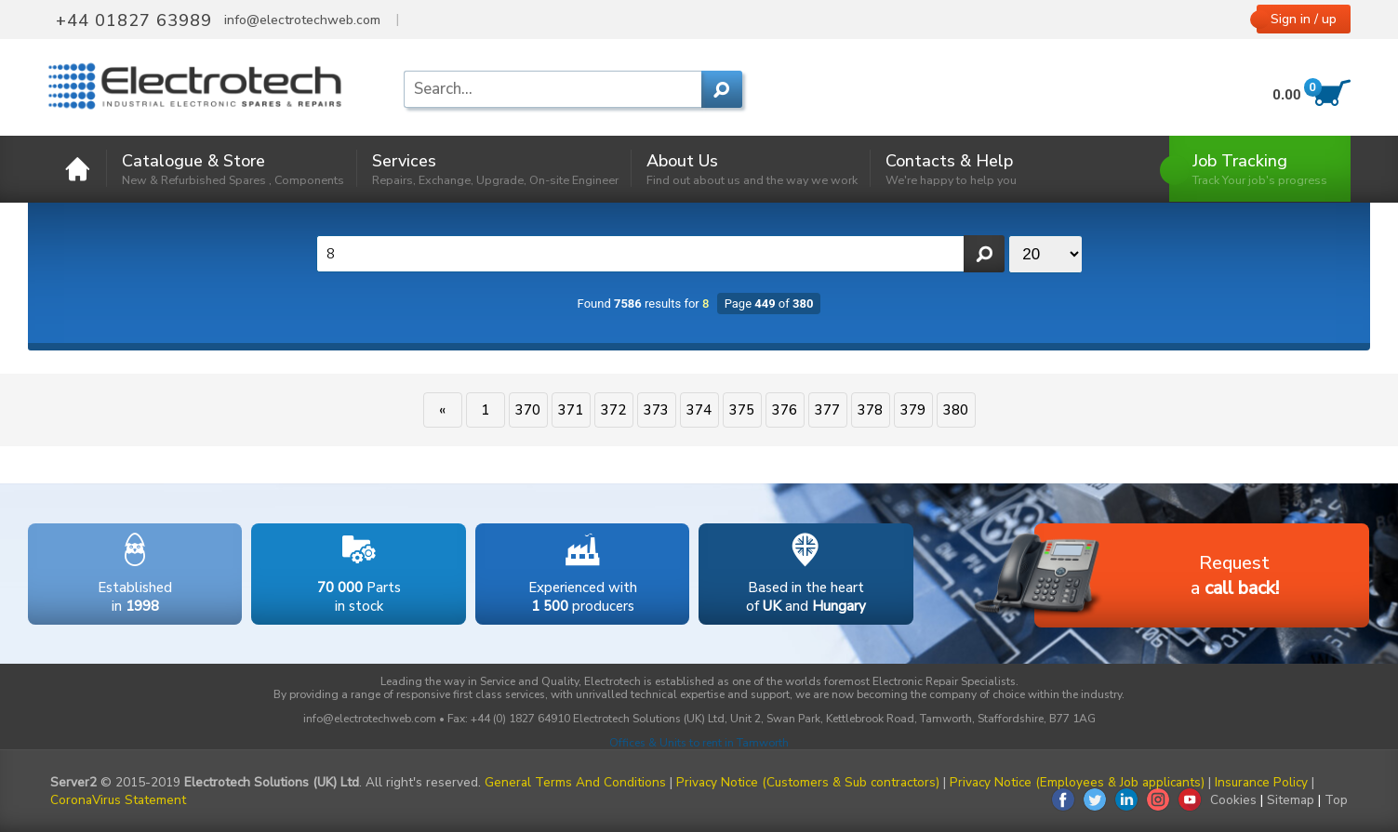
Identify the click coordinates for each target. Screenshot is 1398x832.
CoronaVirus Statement (118, 800)
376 (784, 410)
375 (741, 410)
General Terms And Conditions (575, 782)
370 (527, 410)
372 (613, 410)
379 (912, 410)
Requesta (1156, 577)
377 (827, 410)
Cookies (1233, 800)
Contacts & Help (951, 169)
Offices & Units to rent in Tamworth (699, 742)
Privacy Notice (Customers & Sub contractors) (807, 782)
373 (656, 410)
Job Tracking (1259, 169)
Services (495, 169)
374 (699, 410)
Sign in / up (1304, 19)
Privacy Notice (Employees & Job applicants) (1077, 782)
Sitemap (1290, 800)
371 (570, 410)
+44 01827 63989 (134, 20)
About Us (752, 169)
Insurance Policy (1261, 782)
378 (870, 410)
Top (1336, 800)
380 (955, 410)
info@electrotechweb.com (302, 20)
